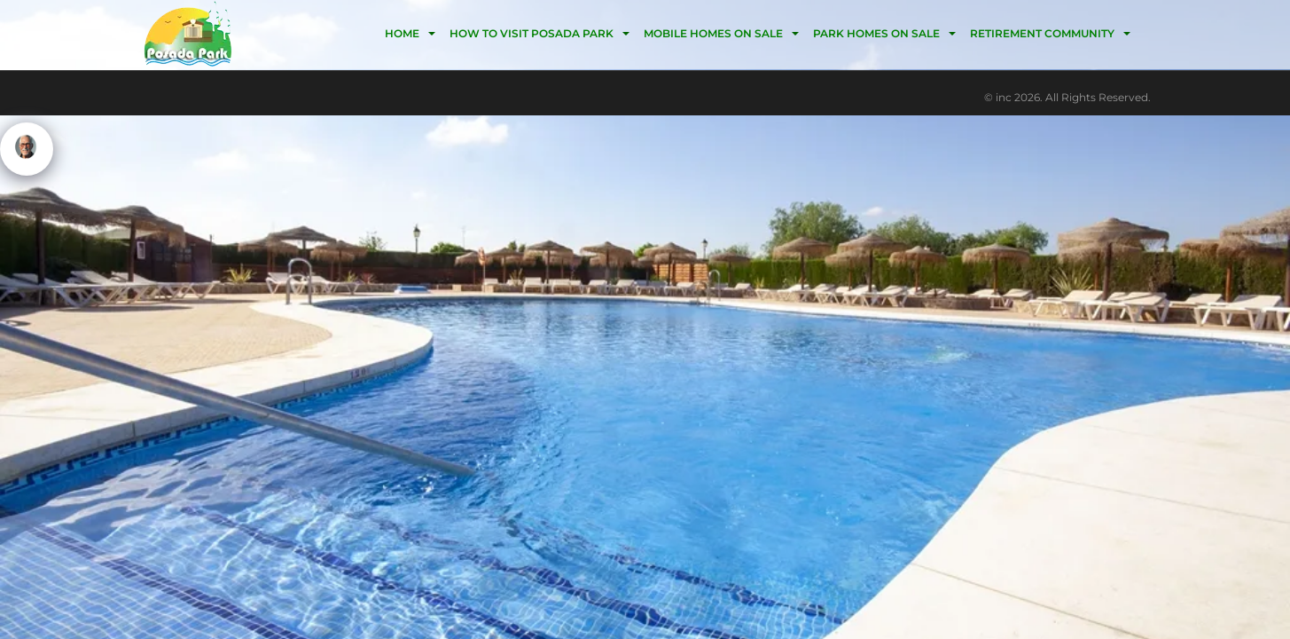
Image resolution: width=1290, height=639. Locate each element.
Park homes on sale (876, 33)
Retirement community (1042, 33)
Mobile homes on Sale (713, 33)
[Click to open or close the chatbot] (26, 149)
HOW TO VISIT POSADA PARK (532, 33)
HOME (402, 33)
